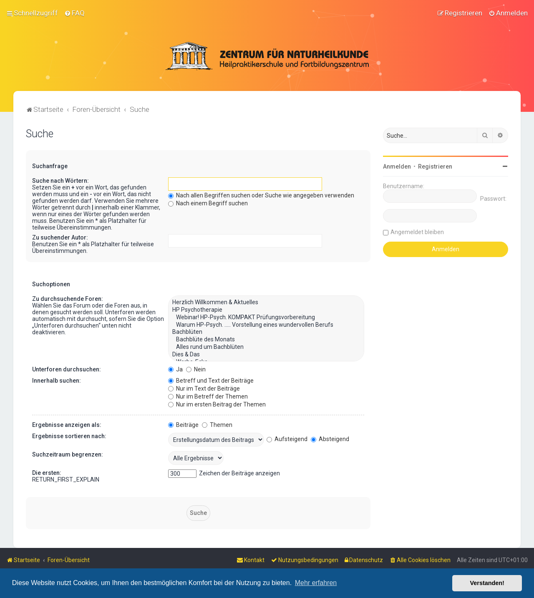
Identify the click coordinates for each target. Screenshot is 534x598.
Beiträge (183, 424)
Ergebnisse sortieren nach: (69, 435)
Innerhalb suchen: (56, 379)
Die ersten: (46, 472)
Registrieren (435, 165)
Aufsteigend (287, 438)
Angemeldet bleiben (417, 231)
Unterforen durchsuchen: (66, 368)
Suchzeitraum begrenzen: (67, 453)
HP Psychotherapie (266, 309)
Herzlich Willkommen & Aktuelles (266, 301)
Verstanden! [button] (487, 583)
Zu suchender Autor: (60, 236)
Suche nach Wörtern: (60, 180)
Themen (217, 424)
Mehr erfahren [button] (316, 582)
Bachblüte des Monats (266, 339)
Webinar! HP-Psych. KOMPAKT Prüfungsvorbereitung (266, 316)
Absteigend (330, 438)
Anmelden (397, 165)
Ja (175, 368)
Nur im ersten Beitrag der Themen (217, 403)
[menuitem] (74, 13)
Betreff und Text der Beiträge (211, 379)
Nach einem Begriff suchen (208, 202)
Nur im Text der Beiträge (204, 387)
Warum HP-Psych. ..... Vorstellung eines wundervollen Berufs (266, 324)
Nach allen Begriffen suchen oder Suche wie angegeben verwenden (261, 194)
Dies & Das (266, 354)
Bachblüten (266, 332)
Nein (196, 368)
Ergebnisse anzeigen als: (66, 424)
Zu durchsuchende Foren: (67, 298)
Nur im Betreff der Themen (208, 395)
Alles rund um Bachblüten (266, 346)
